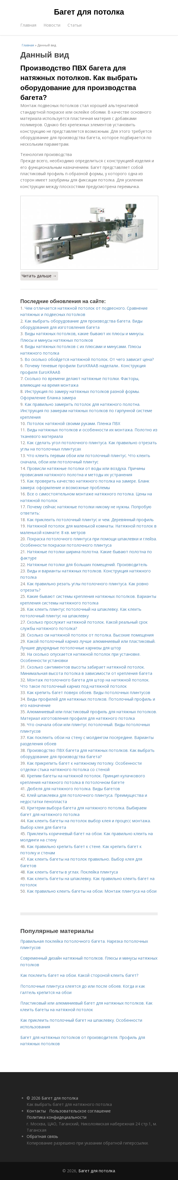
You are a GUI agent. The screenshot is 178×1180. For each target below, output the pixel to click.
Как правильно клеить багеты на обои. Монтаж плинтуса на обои (92, 891)
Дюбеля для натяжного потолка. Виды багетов (73, 788)
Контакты (36, 1111)
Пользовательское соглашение (80, 1111)
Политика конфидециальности (56, 1117)
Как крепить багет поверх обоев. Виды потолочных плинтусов (88, 692)
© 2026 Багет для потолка (52, 1098)
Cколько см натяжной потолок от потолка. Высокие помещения (90, 635)
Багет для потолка (89, 12)
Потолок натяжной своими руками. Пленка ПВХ (73, 423)
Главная (28, 25)
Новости (51, 25)
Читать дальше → (39, 275)
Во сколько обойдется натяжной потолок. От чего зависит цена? (89, 359)
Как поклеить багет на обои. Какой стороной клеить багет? (79, 975)
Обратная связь (42, 1136)
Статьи (75, 25)
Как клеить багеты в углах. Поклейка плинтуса (72, 872)
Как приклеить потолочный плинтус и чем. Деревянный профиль (90, 519)
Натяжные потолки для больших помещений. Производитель (87, 564)
